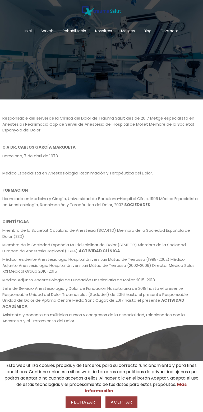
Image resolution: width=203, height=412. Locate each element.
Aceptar (121, 402)
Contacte (169, 31)
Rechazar (83, 402)
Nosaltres (103, 31)
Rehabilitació (74, 31)
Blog (147, 31)
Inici (28, 31)
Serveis (47, 31)
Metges (128, 31)
